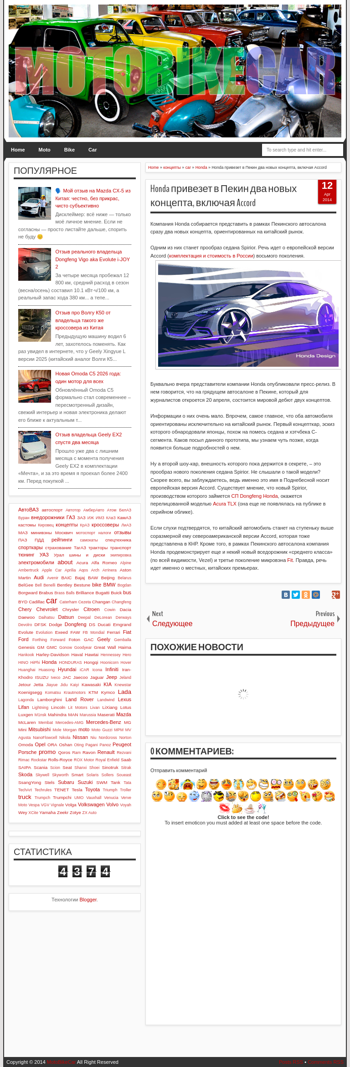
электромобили (36, 562)
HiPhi (35, 662)
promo (47, 751)
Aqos (83, 570)
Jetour (24, 684)
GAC (88, 639)
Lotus (125, 707)
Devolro (25, 624)
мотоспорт (85, 533)
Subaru (66, 782)
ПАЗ (22, 539)
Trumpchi (62, 797)
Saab (126, 759)
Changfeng (121, 602)
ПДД (39, 539)
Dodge (55, 624)
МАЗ (23, 532)
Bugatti (102, 592)
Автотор (73, 510)
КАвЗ (111, 518)
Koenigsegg (30, 692)
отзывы (122, 532)
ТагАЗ (80, 547)
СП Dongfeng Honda (254, 496)
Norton (125, 737)
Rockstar (39, 760)
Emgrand (122, 624)
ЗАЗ (81, 517)
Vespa (33, 805)
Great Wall (105, 647)
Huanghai (27, 670)
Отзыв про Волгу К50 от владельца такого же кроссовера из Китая (83, 320)
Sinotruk (110, 767)
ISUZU (42, 677)
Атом (112, 510)
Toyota (92, 789)
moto (83, 729)
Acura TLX (225, 503)
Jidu (63, 685)
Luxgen (25, 714)
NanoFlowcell (45, 737)
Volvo (112, 804)
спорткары (30, 547)
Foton (74, 639)
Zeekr (62, 812)
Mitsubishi (39, 729)
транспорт (120, 547)
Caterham (68, 602)
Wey (22, 812)
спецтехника (118, 539)
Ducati (104, 624)
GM (40, 647)
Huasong (47, 670)
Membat (45, 722)
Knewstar (122, 685)
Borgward (27, 592)
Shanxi (80, 767)
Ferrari (113, 632)
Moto (45, 149)
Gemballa (122, 639)
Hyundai (67, 669)
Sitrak (126, 767)
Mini (22, 729)
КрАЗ (85, 525)
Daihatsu (47, 617)
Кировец (45, 525)
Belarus (124, 578)
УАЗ (44, 554)
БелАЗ (125, 510)
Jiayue (51, 685)
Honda (49, 662)
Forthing (39, 639)
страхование (58, 547)
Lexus (124, 699)
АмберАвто (93, 510)
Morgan (70, 730)
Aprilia (70, 570)
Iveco (55, 677)
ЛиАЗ (126, 525)
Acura (82, 562)
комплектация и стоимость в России (211, 255)
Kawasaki (91, 684)
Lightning (40, 707)
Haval (76, 654)
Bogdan (124, 585)
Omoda (25, 744)
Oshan (65, 744)
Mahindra (57, 714)
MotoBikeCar (61, 1062)
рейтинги (61, 539)
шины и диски (87, 554)
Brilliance (85, 592)
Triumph (110, 790)
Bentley (64, 584)
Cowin (109, 609)
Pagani (91, 745)
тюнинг (26, 554)
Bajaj (80, 577)
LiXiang (110, 707)
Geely (103, 639)
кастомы (27, 524)
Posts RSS (291, 1062)
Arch (95, 570)
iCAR (84, 670)
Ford (23, 639)
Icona (98, 670)
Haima (124, 647)
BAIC (66, 577)
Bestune (82, 584)
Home (18, 149)
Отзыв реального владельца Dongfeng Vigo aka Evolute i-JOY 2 (92, 259)
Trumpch (42, 797)
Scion (55, 767)
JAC (66, 677)
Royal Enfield (107, 760)
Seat (67, 767)
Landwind (106, 700)
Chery (24, 609)
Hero (127, 654)
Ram (76, 752)
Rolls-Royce (60, 759)
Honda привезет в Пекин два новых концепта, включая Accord (223, 196)
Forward (58, 639)
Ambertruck (28, 570)
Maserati (106, 714)
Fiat (127, 632)
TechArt (25, 790)
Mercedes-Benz (103, 722)
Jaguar (97, 677)
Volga (71, 804)
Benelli (49, 585)
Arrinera (110, 570)
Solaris (92, 775)
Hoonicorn (109, 662)
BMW (109, 584)
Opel (40, 744)
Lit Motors (78, 707)
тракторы (98, 547)
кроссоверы (105, 524)
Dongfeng (76, 624)
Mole (57, 730)
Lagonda (26, 700)
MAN (73, 714)
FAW (75, 632)
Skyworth (60, 775)
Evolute (25, 632)
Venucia (111, 797)
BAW (93, 577)
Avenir (52, 578)
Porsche (27, 752)
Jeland (125, 677)
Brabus (46, 592)
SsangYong (29, 782)
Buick (116, 592)
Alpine (125, 563)
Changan (101, 601)
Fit (290, 560)
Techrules (43, 790)
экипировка (120, 555)
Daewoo (26, 617)
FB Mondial (93, 632)
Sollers (108, 775)
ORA (52, 744)
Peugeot (122, 744)
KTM (93, 692)
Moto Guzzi (102, 730)
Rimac (24, 760)
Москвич (64, 532)
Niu (94, 737)
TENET (61, 789)
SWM (101, 782)
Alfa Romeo (104, 562)
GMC (51, 647)
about (64, 562)
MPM (119, 730)
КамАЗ (124, 517)
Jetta (38, 684)
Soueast (124, 775)
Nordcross (108, 737)
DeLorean (103, 617)
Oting (79, 745)
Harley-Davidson (52, 654)
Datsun (66, 617)
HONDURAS (70, 662)
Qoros (64, 752)
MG (127, 722)
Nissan (80, 737)
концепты (66, 524)
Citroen (91, 609)
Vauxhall (93, 797)
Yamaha (47, 812)
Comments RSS (326, 1062)
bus (127, 592)
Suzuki (85, 782)
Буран (24, 518)
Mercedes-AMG (70, 722)
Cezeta (84, 602)
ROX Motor (84, 760)
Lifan (23, 707)
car (51, 600)
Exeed (61, 632)
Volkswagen (91, 804)
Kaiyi (74, 685)
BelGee (25, 584)
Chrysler (70, 609)
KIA (107, 684)
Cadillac (37, 601)
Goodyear (83, 647)
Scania (40, 767)
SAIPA (24, 767)
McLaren (27, 722)
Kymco (108, 692)
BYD (22, 601)
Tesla (77, 789)
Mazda (123, 714)
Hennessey (111, 654)
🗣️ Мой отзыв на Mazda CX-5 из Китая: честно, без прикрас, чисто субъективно (92, 198)
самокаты (89, 540)
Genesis (26, 647)
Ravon (89, 752)
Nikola (64, 737)
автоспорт (52, 509)
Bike (69, 149)
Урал (59, 554)
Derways (123, 617)
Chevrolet (46, 609)
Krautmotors (75, 692)
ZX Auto (89, 812)
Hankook (26, 654)
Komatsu (53, 692)
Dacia (125, 609)
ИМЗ (100, 518)
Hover (126, 662)
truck (24, 797)
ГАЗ (71, 517)
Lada (124, 691)
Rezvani (124, 752)
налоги (104, 533)
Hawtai (91, 654)
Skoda (25, 774)
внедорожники (47, 517)
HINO (23, 662)
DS (92, 624)
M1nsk (40, 715)
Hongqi (91, 662)
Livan (95, 707)
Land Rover (80, 699)
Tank (115, 782)
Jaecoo (80, 677)
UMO (79, 797)
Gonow (65, 647)
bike (96, 584)
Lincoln (58, 707)
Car (92, 149)
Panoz (105, 745)
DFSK (40, 624)
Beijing (108, 577)
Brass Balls (65, 593)
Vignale (57, 805)
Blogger (88, 899)
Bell (38, 585)
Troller (125, 790)
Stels (50, 782)
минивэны (41, 532)
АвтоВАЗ (28, 509)
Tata (127, 782)
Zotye (75, 812)
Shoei (94, 767)
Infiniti (111, 669)
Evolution (44, 632)
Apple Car (52, 570)
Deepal (84, 617)
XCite (33, 812)
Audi (39, 577)
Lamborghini (49, 699)
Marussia (88, 715)
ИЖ (91, 518)
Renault (106, 752)
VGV (45, 805)
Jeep (111, 677)
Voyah (125, 805)
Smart (77, 774)
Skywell (42, 775)
